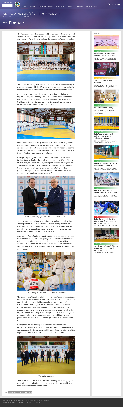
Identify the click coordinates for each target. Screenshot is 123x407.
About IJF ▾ (88, 6)
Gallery (50, 6)
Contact (4, 402)
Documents (79, 6)
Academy (20, 392)
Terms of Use (39, 402)
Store (96, 6)
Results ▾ (70, 6)
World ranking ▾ (60, 6)
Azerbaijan (28, 392)
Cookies (29, 402)
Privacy (21, 402)
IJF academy (12, 392)
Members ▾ (42, 6)
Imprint (12, 402)
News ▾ (24, 6)
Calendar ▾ (32, 6)
